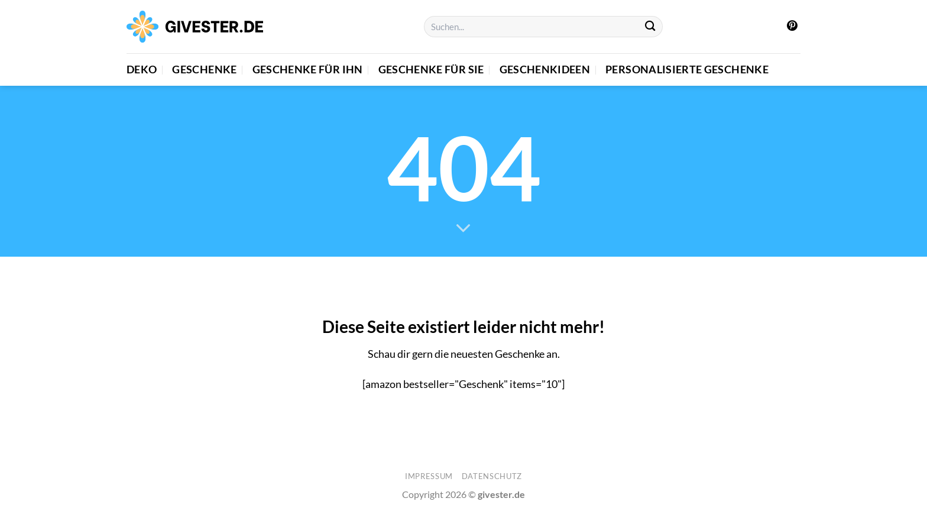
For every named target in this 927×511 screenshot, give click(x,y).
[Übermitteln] (651, 27)
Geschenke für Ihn (307, 69)
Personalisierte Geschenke (687, 69)
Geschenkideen (545, 69)
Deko (142, 69)
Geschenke (204, 69)
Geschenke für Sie (431, 69)
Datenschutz (492, 476)
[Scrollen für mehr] (463, 229)
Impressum (429, 476)
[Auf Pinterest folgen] (792, 27)
